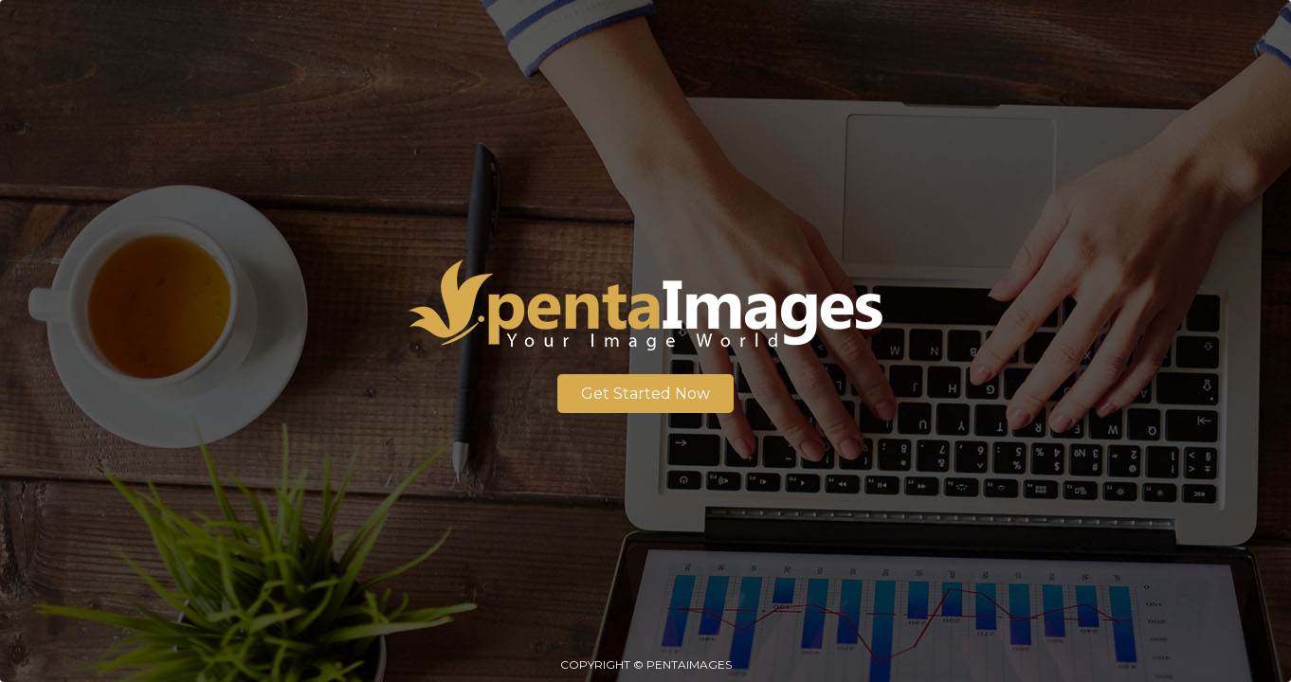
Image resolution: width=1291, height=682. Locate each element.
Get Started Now (645, 394)
